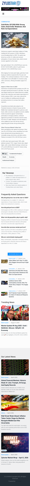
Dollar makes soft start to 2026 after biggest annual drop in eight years (19, 262)
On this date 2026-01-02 (15, 254)
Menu (3, 14)
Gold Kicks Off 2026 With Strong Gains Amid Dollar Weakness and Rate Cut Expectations (18, 272)
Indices (3, 413)
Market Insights (12, 258)
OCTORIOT (19, 481)
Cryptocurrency (12, 291)
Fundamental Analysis (16, 154)
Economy (11, 157)
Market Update (5, 323)
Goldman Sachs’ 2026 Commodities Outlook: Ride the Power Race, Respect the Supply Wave (18, 284)
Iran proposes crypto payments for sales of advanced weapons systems (18, 295)
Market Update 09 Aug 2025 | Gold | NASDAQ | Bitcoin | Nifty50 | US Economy (14, 328)
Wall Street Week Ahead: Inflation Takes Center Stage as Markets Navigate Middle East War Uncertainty (13, 419)
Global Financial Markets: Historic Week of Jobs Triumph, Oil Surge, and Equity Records (13, 382)
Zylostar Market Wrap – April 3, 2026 (14, 458)
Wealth (4, 157)
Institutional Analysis (8, 160)
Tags (4, 154)
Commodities (12, 268)
